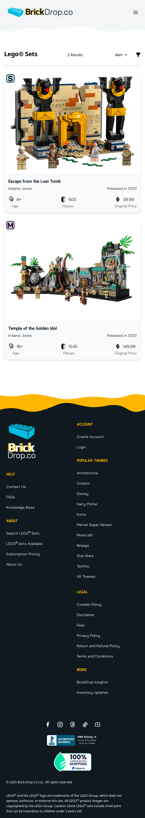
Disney (82, 493)
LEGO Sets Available (24, 543)
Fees (81, 625)
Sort (121, 54)
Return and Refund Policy (98, 646)
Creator (83, 483)
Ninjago (83, 545)
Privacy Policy (88, 635)
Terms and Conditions (95, 656)
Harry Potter (87, 504)
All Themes (86, 576)
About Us (14, 564)
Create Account (90, 436)
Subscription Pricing (23, 554)
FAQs (10, 497)
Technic (83, 566)
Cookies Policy (89, 604)
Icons (81, 514)
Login (81, 447)
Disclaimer (85, 614)
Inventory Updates (92, 692)
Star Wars (85, 555)
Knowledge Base (20, 507)
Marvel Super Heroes (94, 524)
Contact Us (16, 486)
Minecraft (85, 535)
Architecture (87, 473)
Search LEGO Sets (22, 533)
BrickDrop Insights (92, 682)
